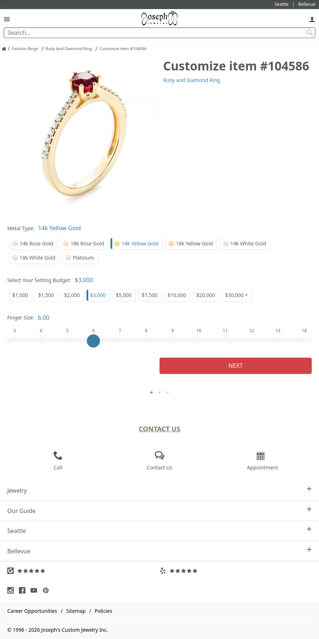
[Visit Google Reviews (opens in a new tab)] (83, 570)
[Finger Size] (159, 341)
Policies (103, 610)
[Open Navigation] (7, 19)
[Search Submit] (309, 32)
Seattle (159, 530)
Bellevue (159, 551)
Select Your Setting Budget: (39, 280)
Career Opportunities (32, 610)
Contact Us (160, 428)
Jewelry (159, 490)
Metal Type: (21, 228)
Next (236, 366)
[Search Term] (159, 32)
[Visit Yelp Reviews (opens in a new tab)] (236, 570)
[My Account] (312, 19)
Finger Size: (20, 317)
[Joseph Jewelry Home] (4, 48)
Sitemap (75, 610)
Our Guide (159, 510)
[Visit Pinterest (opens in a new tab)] (48, 590)
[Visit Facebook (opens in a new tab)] (24, 590)
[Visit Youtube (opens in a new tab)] (36, 590)
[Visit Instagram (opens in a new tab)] (12, 590)
